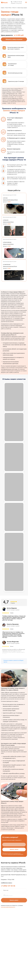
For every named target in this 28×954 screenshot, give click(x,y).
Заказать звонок (14, 849)
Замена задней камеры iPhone (10, 199)
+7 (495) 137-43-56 (16, 2)
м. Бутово (5, 197)
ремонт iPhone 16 (16, 100)
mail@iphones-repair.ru (6, 882)
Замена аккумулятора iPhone (10, 266)
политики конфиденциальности (15, 854)
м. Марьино (5, 220)
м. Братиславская (7, 242)
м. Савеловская (6, 264)
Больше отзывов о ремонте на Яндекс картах (14, 661)
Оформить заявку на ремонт (14, 39)
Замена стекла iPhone (8, 244)
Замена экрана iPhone (8, 222)
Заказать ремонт (14, 900)
